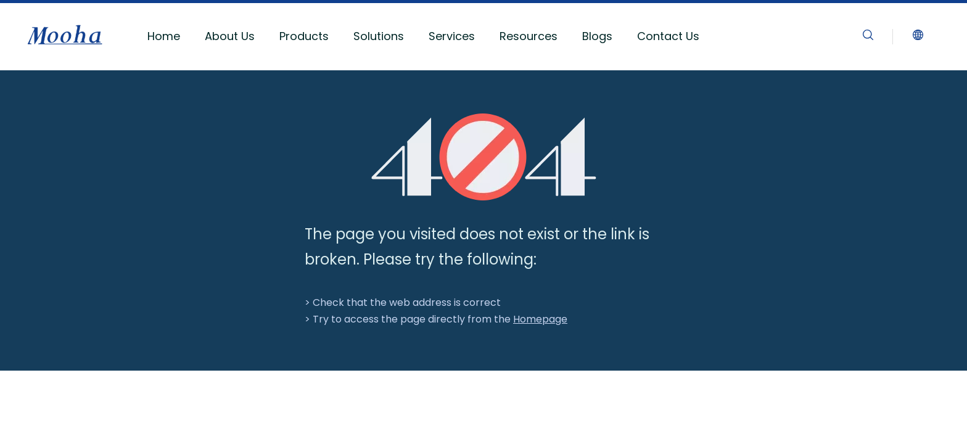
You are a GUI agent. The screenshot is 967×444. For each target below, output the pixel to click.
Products (304, 36)
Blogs (597, 36)
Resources (529, 36)
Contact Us (668, 36)
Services (452, 36)
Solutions (378, 36)
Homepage (540, 319)
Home (163, 36)
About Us (230, 36)
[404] (483, 156)
